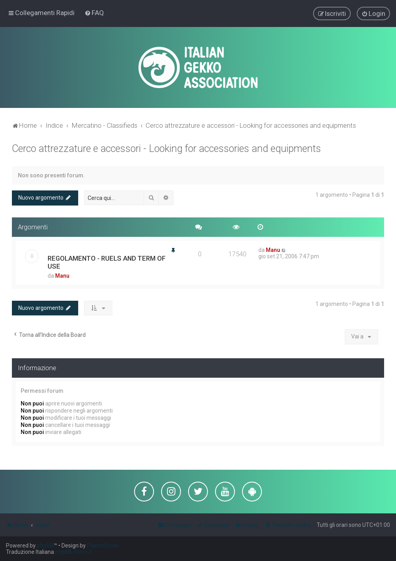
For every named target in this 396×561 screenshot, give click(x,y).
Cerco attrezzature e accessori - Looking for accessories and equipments (166, 148)
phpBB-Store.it (73, 552)
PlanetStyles (103, 545)
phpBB (45, 545)
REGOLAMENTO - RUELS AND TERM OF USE (106, 262)
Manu (62, 275)
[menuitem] (94, 13)
